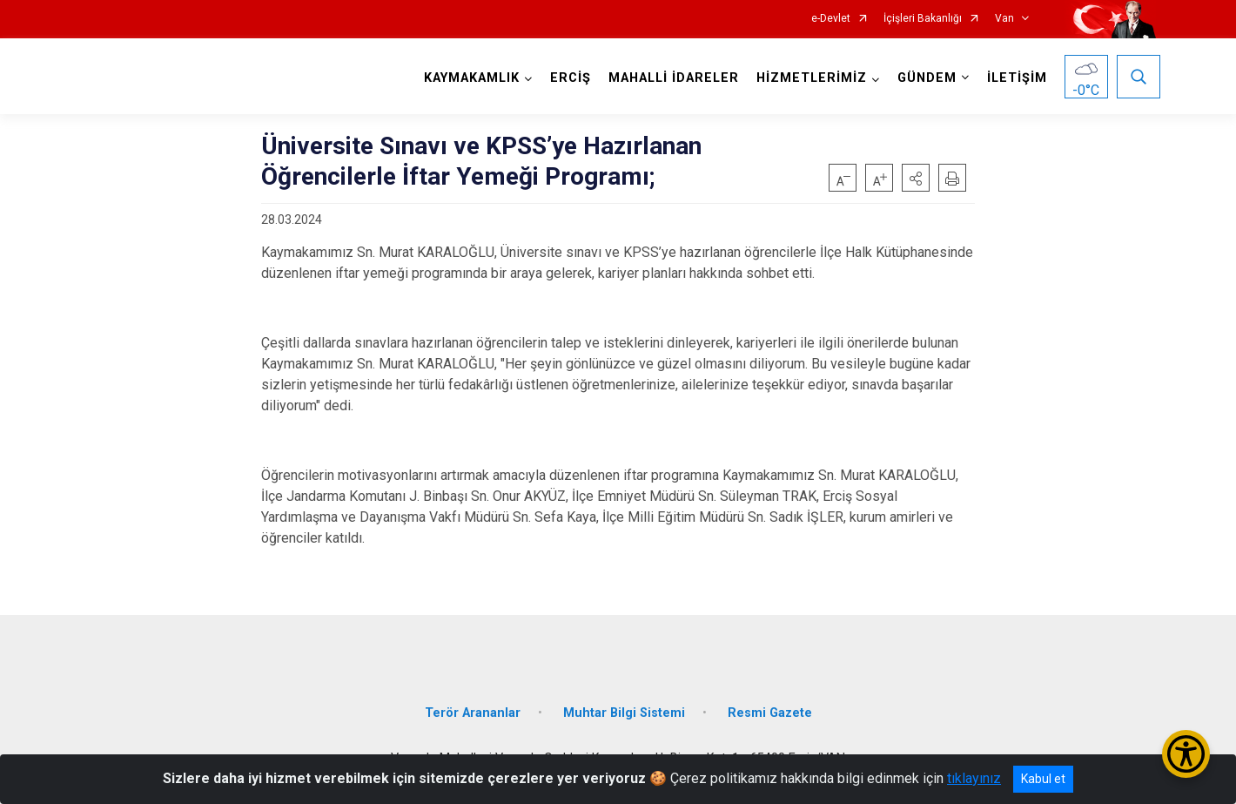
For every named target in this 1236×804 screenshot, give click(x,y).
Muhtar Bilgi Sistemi (624, 713)
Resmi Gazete (770, 713)
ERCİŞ (570, 78)
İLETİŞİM (1017, 78)
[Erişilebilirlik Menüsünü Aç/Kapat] (1186, 754)
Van (1004, 18)
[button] (916, 178)
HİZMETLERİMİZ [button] (811, 78)
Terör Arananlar (473, 713)
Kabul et (1043, 779)
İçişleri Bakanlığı (922, 18)
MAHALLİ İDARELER (673, 78)
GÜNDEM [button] (927, 78)
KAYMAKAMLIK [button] (472, 78)
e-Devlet (830, 18)
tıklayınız (974, 778)
